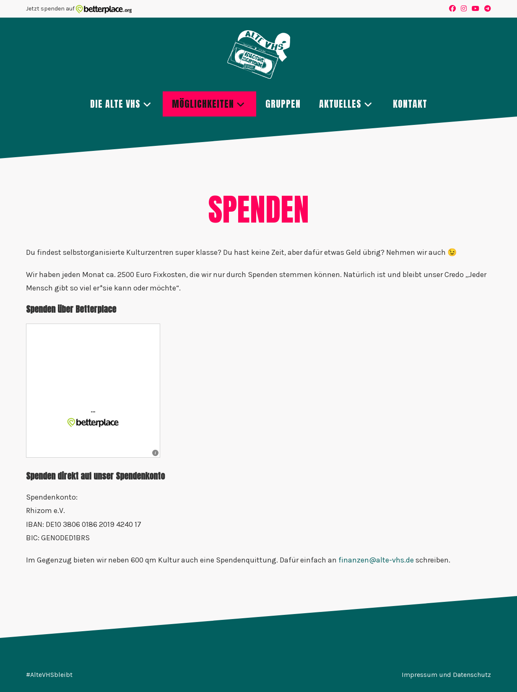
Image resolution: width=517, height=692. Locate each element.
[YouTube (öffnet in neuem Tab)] (475, 9)
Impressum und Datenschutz (446, 675)
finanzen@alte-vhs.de (376, 560)
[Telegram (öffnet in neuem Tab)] (486, 9)
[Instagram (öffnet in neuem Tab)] (463, 9)
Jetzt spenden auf (79, 8)
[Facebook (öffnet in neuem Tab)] (452, 9)
